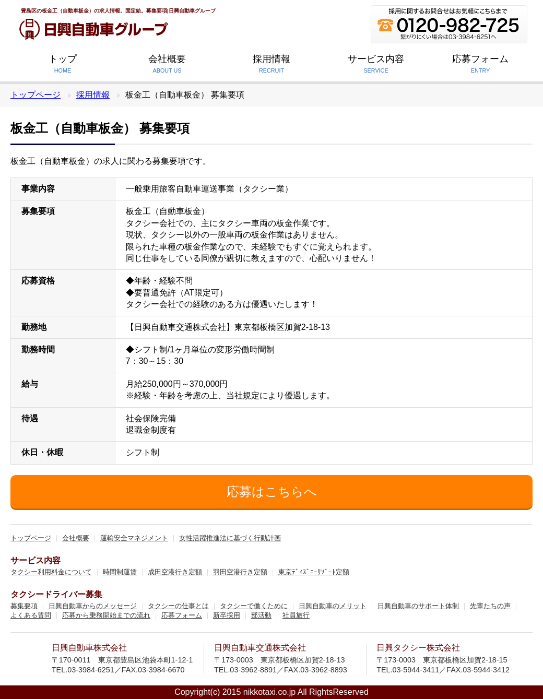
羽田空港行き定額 (240, 572)
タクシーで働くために (254, 606)
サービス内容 (376, 65)
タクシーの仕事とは (178, 606)
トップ (62, 65)
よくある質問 (30, 615)
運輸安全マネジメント (134, 538)
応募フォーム (480, 65)
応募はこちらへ (272, 491)
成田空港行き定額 (175, 572)
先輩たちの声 (490, 606)
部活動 (261, 615)
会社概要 (167, 65)
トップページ (35, 94)
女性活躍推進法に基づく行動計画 (230, 538)
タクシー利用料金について (51, 572)
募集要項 (24, 606)
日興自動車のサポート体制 (418, 606)
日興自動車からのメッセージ (93, 606)
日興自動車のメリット (333, 606)
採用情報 (271, 65)
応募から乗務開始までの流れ (106, 615)
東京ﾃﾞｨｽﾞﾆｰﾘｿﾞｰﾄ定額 (313, 572)
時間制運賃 (120, 572)
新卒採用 (226, 615)
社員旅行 (296, 615)
